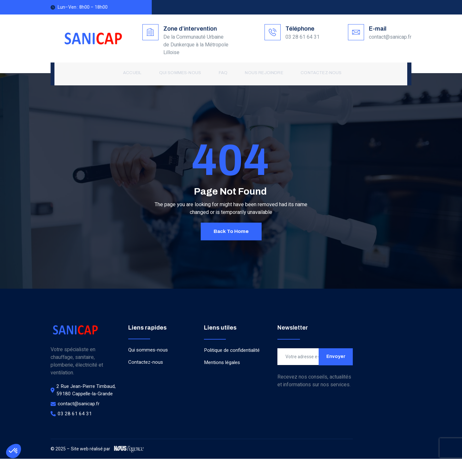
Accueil (134, 73)
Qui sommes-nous (180, 73)
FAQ (221, 73)
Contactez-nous (316, 73)
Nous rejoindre (261, 73)
